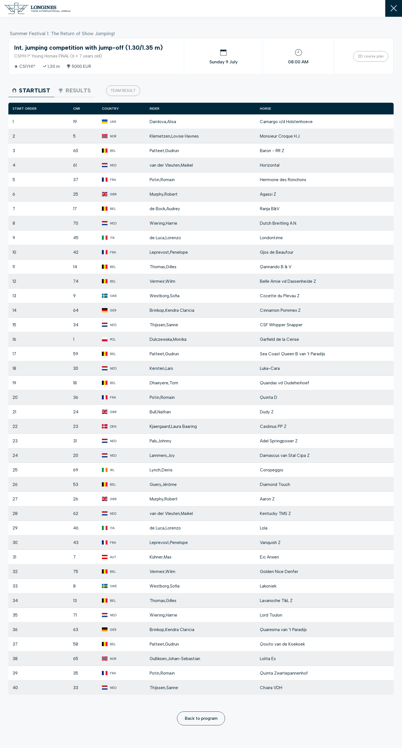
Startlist (31, 90)
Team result (123, 90)
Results (75, 90)
